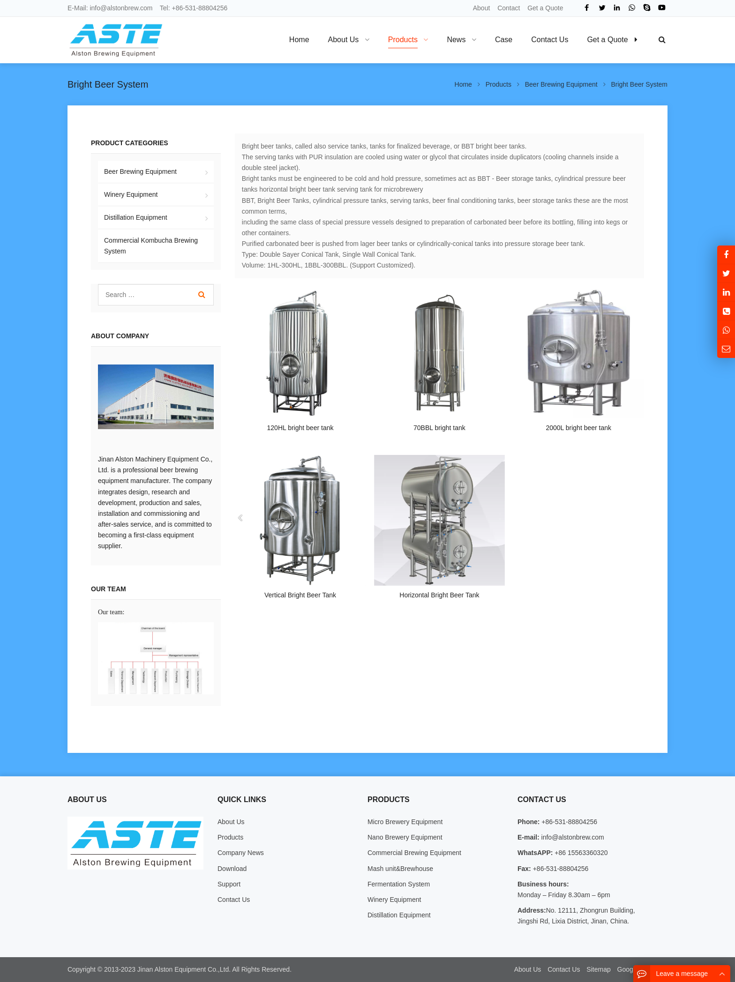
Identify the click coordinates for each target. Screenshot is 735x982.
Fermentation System (399, 884)
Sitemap (598, 969)
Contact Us (234, 899)
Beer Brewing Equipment (140, 171)
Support (229, 884)
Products (230, 837)
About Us (231, 822)
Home (299, 40)
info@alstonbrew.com (121, 8)
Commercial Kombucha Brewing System (151, 246)
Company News (241, 852)
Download (232, 868)
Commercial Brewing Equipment (414, 852)
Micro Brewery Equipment (405, 822)
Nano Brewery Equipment (405, 837)
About (481, 8)
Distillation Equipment (135, 217)
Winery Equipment (131, 194)
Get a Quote (545, 8)
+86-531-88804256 (200, 8)
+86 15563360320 (580, 852)
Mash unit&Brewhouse (400, 868)
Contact (508, 8)
